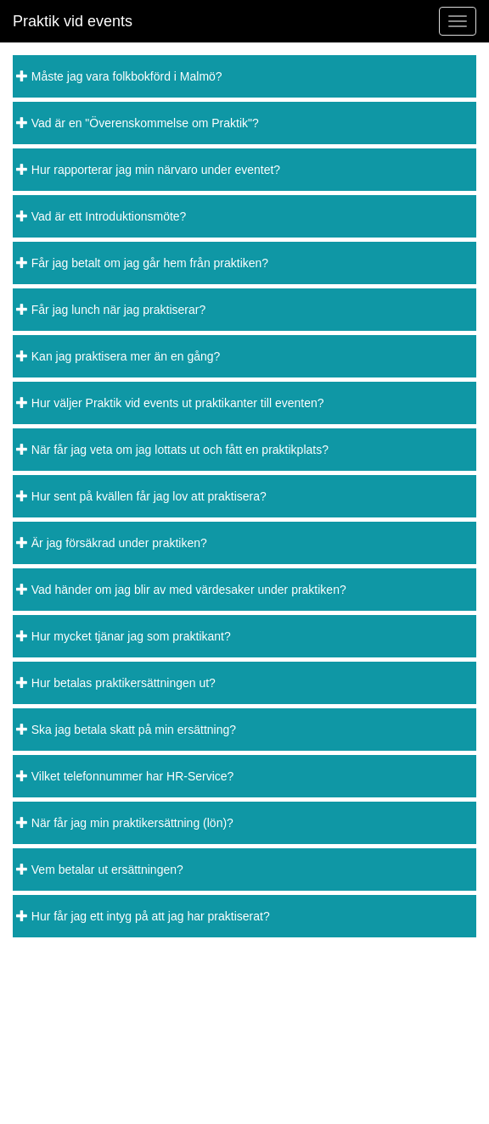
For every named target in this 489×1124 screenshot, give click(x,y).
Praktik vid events (72, 21)
